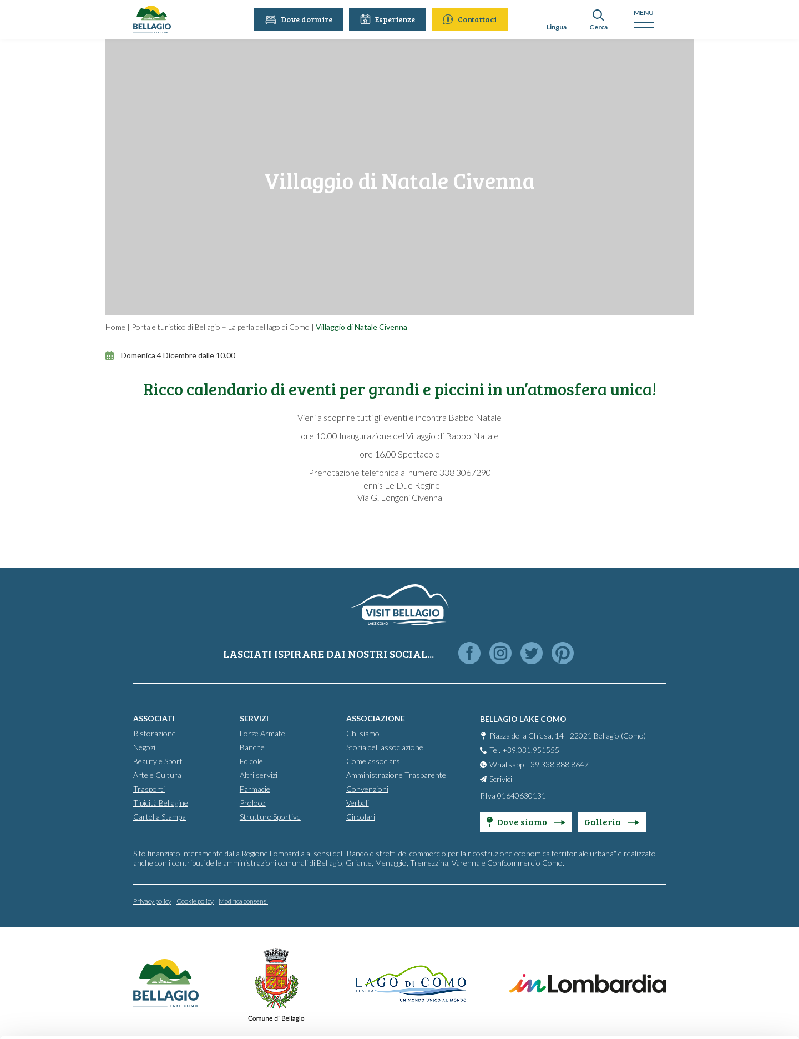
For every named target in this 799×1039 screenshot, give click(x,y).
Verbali (357, 802)
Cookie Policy (220, 986)
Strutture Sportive (270, 816)
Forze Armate (262, 732)
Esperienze (389, 19)
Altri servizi (258, 774)
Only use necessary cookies (706, 968)
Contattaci (472, 19)
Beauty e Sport (158, 760)
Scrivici (500, 778)
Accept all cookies (706, 895)
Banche (252, 746)
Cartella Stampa (159, 816)
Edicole (251, 760)
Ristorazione (154, 732)
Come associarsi (374, 760)
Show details (171, 1017)
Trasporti (149, 788)
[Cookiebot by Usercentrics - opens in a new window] (71, 1017)
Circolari (360, 816)
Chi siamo (363, 732)
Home (115, 327)
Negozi (144, 746)
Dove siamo (526, 821)
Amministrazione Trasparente (396, 774)
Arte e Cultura (157, 774)
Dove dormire (301, 19)
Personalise (707, 931)
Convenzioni (367, 788)
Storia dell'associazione (384, 746)
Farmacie (255, 788)
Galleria (611, 821)
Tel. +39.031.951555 (524, 749)
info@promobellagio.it (301, 946)
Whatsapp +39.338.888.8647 (539, 764)
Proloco (253, 802)
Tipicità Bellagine (160, 802)
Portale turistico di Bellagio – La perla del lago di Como (221, 327)
